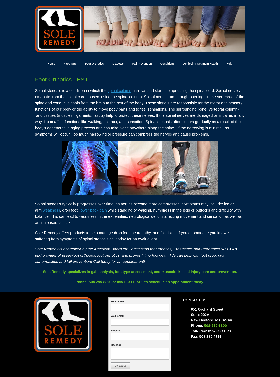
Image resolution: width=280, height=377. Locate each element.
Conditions (167, 63)
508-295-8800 (99, 282)
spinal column (119, 90)
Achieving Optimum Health (200, 63)
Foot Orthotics (94, 63)
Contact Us (120, 365)
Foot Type (70, 63)
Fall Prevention (142, 63)
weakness (51, 210)
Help (229, 63)
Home (51, 63)
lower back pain (93, 210)
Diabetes (118, 63)
